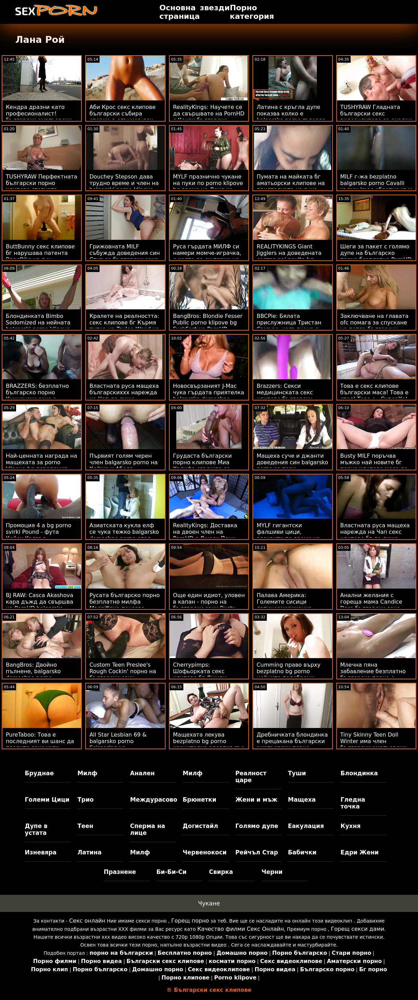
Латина (89, 852)
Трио (85, 799)
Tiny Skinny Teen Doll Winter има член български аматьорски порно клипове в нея (373, 744)
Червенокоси (204, 852)
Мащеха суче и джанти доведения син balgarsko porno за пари (292, 462)
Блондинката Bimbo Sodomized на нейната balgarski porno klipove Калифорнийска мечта (38, 326)
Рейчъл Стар (256, 852)
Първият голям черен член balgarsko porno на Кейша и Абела (123, 462)
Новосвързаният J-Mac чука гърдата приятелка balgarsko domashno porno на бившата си (208, 396)
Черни (272, 871)
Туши (297, 773)
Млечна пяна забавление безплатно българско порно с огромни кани (373, 675)
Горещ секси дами (357, 929)
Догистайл (200, 826)
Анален (142, 773)
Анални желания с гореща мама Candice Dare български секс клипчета (371, 605)
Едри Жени (360, 852)
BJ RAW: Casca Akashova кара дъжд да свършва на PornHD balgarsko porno (39, 605)
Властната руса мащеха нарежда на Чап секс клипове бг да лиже (375, 532)
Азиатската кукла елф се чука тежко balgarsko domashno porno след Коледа (124, 535)
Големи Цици (47, 799)
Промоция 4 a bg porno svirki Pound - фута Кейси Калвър (38, 532)
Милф (87, 773)
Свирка (221, 871)
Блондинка (359, 773)
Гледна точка (353, 803)
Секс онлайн (87, 920)
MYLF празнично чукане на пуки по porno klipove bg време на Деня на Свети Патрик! (208, 186)
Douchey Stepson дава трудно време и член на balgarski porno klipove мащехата (124, 186)
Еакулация (306, 826)
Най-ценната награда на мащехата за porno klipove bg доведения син (41, 466)
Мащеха (302, 799)
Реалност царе (250, 776)
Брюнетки (199, 799)
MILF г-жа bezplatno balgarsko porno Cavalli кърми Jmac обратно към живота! (376, 186)
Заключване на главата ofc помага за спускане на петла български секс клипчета (374, 326)
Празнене (120, 871)
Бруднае (39, 773)
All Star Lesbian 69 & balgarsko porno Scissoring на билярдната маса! (117, 744)
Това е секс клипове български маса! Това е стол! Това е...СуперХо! (374, 392)
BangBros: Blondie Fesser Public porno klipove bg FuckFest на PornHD (208, 322)
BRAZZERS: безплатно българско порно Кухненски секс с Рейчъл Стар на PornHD (39, 396)
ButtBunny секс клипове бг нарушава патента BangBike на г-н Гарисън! (40, 256)
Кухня (351, 826)
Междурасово (153, 799)
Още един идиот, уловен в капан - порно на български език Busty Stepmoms (209, 605)
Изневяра (41, 852)
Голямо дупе (256, 826)
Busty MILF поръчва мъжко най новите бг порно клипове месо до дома (374, 466)
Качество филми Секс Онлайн (240, 929)
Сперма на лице (147, 829)
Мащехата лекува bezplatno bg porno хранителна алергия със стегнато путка (208, 744)
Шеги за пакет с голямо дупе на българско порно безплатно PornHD (376, 253)
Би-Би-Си (171, 871)
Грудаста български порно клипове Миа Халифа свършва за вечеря (202, 466)
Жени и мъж (256, 799)
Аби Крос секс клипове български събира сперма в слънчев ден (122, 113)
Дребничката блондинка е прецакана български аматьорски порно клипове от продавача (292, 744)
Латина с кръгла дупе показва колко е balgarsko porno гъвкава (291, 113)
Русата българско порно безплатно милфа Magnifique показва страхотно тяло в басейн (125, 605)
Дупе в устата (36, 829)
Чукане (209, 903)
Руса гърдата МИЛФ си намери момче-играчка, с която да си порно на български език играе (207, 256)
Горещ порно (190, 920)
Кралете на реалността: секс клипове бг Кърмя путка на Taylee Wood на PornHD (124, 326)
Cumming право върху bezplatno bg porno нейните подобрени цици (289, 675)
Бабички (302, 852)
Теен (85, 826)
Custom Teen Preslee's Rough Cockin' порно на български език (122, 671)
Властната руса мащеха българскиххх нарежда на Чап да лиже (124, 392)
